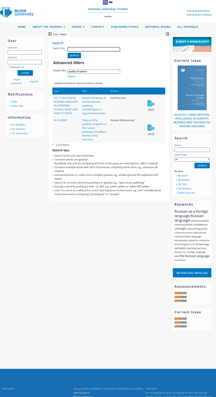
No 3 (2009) (60, 120)
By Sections (185, 188)
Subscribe (17, 106)
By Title (182, 184)
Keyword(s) (59, 70)
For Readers (19, 124)
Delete (71, 76)
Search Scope (192, 157)
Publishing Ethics (125, 27)
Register (34, 81)
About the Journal (47, 27)
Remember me (17, 67)
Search (177, 145)
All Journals (187, 27)
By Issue (183, 175)
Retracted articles (192, 273)
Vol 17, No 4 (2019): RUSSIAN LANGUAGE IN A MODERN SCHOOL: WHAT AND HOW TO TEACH (66, 105)
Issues (77, 27)
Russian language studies (108, 12)
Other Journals (186, 192)
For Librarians (20, 133)
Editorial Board (158, 27)
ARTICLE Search (82, 392)
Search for (59, 48)
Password (12, 57)
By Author (184, 180)
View (14, 101)
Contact (97, 27)
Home (22, 27)
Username (12, 47)
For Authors (18, 129)
